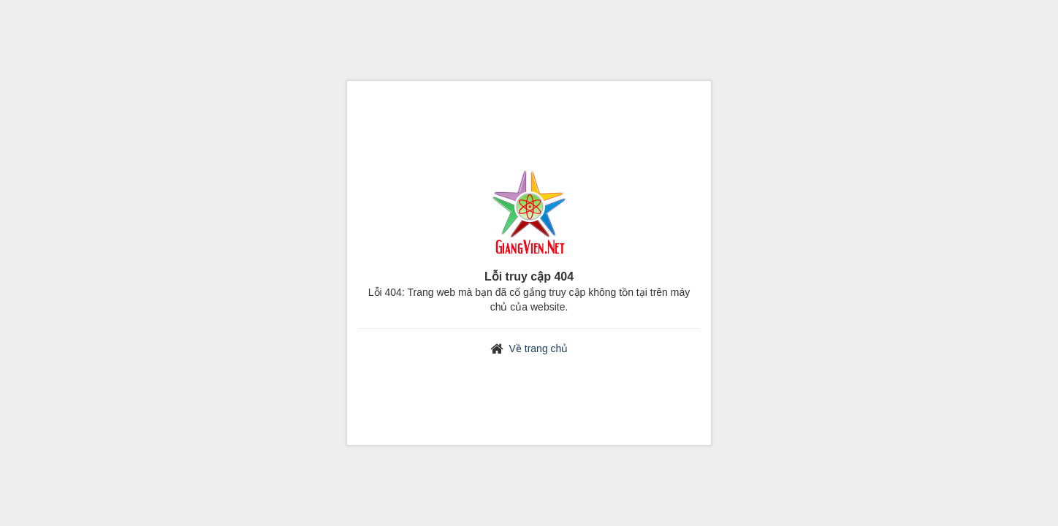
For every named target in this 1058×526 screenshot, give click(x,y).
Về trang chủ (538, 348)
